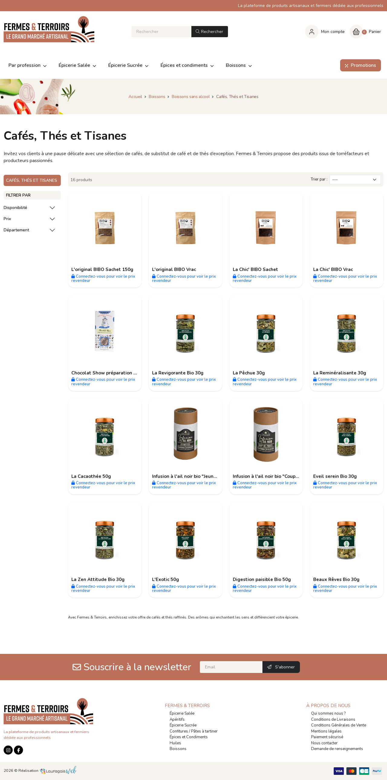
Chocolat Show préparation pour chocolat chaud (124, 373)
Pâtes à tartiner (204, 731)
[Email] (231, 667)
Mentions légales (326, 731)
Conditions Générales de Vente (338, 725)
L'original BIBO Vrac (174, 269)
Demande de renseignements (337, 749)
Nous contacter (324, 743)
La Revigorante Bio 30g (177, 373)
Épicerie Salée (182, 713)
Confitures (179, 731)
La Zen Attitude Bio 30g (98, 579)
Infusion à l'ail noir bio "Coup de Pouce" (276, 476)
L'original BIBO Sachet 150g (102, 269)
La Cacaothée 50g (91, 476)
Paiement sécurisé (327, 737)
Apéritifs (177, 719)
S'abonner (281, 667)
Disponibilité (15, 208)
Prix (7, 219)
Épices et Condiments (189, 737)
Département (16, 230)
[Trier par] (355, 179)
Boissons (178, 749)
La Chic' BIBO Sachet (255, 269)
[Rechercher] (161, 31)
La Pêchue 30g (249, 373)
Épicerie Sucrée (183, 725)
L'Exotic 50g (165, 579)
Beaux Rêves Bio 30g (336, 579)
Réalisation (47, 770)
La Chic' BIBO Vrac (333, 269)
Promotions (359, 65)
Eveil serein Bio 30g (335, 476)
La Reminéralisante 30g (339, 373)
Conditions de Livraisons (333, 719)
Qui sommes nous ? (328, 713)
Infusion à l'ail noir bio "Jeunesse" (189, 476)
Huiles (175, 743)
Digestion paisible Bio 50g (262, 579)
